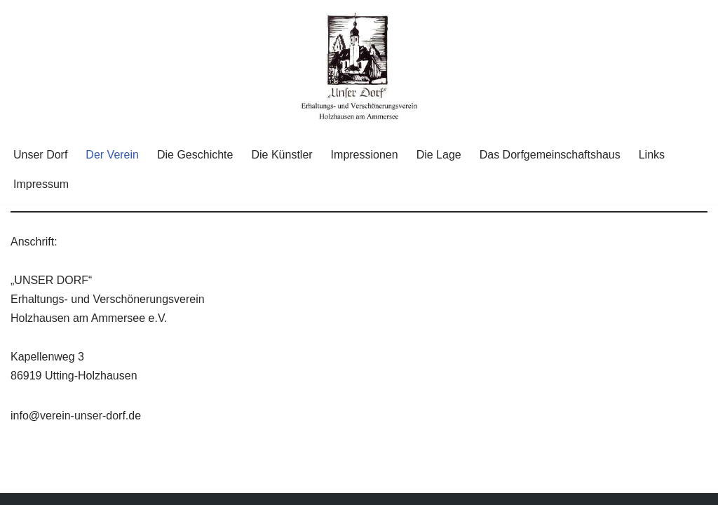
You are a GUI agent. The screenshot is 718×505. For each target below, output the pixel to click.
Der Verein (112, 155)
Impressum (41, 184)
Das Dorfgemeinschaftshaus (550, 155)
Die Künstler (281, 155)
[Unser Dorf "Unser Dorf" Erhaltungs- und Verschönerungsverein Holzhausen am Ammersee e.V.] (359, 67)
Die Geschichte (195, 155)
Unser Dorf (40, 155)
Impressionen (364, 155)
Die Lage (438, 155)
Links (652, 155)
